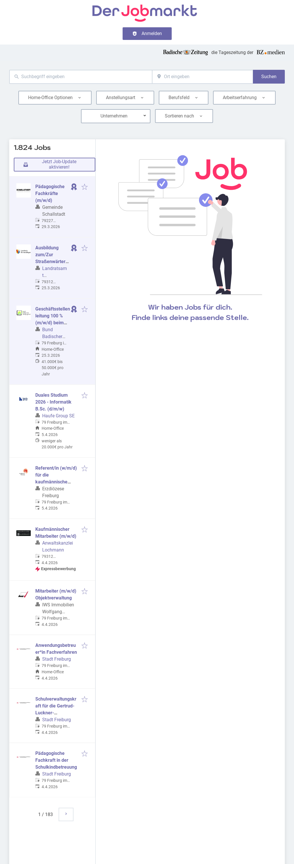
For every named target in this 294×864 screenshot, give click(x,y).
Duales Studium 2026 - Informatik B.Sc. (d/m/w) (53, 402)
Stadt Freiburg (56, 659)
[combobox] (80, 77)
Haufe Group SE (58, 416)
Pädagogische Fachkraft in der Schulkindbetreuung (56, 760)
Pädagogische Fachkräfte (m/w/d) (50, 193)
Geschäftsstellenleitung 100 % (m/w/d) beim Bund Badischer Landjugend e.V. (52, 322)
